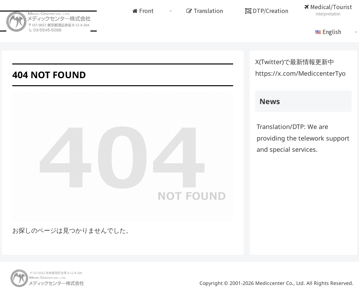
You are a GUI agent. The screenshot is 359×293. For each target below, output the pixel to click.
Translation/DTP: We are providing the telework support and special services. (303, 138)
